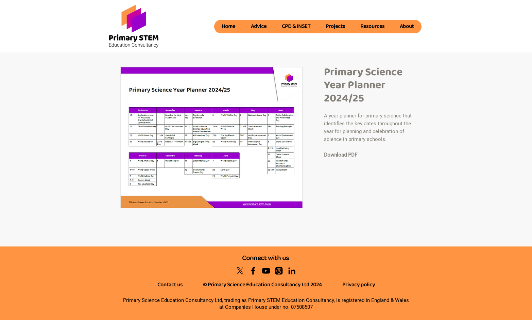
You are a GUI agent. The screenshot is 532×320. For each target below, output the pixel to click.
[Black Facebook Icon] (253, 271)
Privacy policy (358, 285)
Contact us (170, 285)
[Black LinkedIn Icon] (292, 271)
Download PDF (340, 155)
